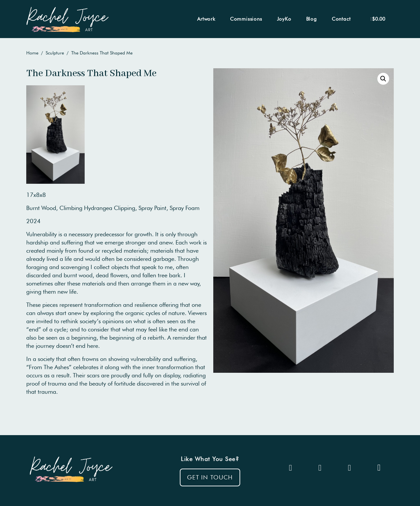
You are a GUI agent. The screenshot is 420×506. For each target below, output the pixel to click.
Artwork (206, 19)
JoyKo (284, 19)
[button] (210, 477)
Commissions (246, 19)
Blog (311, 19)
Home (32, 52)
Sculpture (55, 52)
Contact (341, 19)
